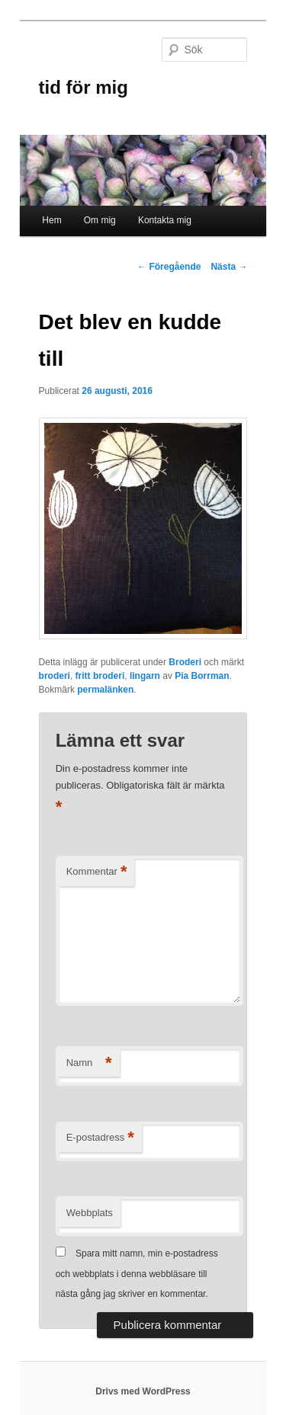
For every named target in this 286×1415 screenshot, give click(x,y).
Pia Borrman (202, 676)
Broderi (185, 662)
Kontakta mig (164, 220)
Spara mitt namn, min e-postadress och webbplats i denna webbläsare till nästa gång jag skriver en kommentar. (137, 1273)
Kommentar (96, 872)
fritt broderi (100, 676)
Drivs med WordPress (143, 1391)
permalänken (105, 689)
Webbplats (89, 1212)
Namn (89, 1063)
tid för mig (83, 87)
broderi (54, 676)
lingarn (145, 676)
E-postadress (100, 1138)
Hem (51, 220)
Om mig (100, 220)
